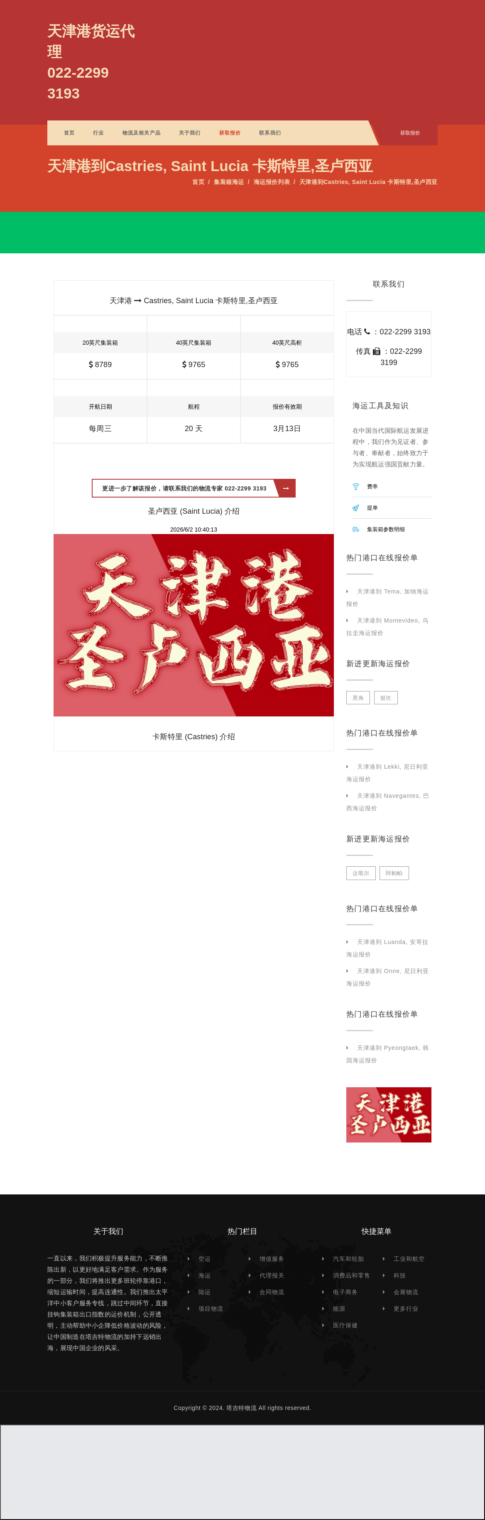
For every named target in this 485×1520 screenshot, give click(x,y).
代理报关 (272, 1275)
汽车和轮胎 (348, 1258)
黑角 (358, 698)
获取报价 (230, 133)
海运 (204, 1275)
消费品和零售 (351, 1275)
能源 (339, 1308)
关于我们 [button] (190, 133)
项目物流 (210, 1308)
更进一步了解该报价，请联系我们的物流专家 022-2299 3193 (195, 488)
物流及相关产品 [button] (141, 133)
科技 (400, 1275)
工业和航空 (409, 1258)
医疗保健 (345, 1325)
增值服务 (272, 1258)
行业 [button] (98, 133)
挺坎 (386, 698)
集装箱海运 (229, 182)
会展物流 (406, 1292)
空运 (204, 1258)
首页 (69, 133)
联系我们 (270, 133)
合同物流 (272, 1292)
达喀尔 (361, 873)
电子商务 (345, 1292)
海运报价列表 (272, 182)
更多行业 (406, 1308)
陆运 (204, 1292)
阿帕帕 (394, 873)
